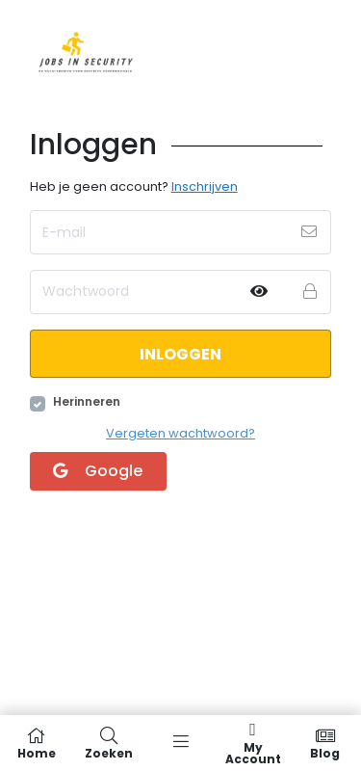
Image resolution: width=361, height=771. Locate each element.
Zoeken (108, 743)
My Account (253, 743)
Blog (325, 743)
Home (36, 743)
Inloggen (180, 354)
